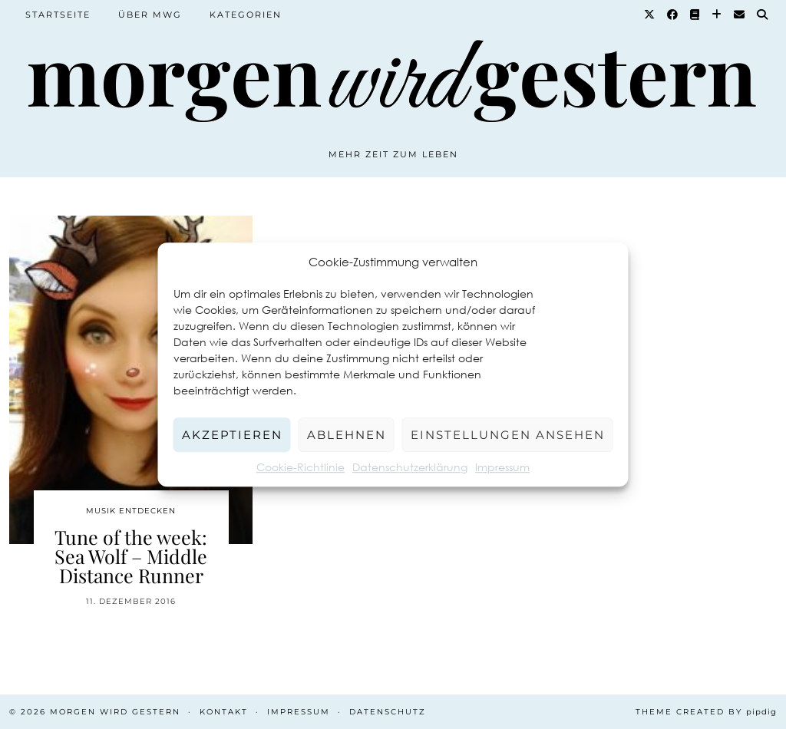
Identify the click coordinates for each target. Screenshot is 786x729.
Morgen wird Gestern (115, 712)
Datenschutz (387, 712)
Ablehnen (346, 434)
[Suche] (763, 14)
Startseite (58, 14)
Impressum (502, 466)
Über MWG (150, 14)
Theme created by (706, 712)
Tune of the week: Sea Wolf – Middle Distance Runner (130, 556)
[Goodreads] (695, 14)
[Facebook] (673, 14)
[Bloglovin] (717, 14)
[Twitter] (650, 14)
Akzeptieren (232, 434)
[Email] (740, 14)
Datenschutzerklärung (409, 466)
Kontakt (224, 712)
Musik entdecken (131, 511)
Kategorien (246, 14)
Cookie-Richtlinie (300, 466)
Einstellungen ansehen (508, 434)
